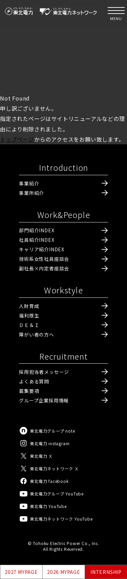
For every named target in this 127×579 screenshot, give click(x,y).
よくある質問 (34, 381)
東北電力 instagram (44, 443)
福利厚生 (29, 315)
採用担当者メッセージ (44, 371)
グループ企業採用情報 (44, 400)
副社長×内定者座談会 (44, 268)
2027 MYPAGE (21, 571)
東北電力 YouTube (43, 506)
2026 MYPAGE (63, 571)
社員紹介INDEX (36, 239)
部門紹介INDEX (36, 230)
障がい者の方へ (36, 334)
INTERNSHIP (106, 571)
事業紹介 (29, 183)
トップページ (17, 139)
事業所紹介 (31, 192)
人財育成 (29, 306)
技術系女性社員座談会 (44, 258)
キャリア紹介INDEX (41, 249)
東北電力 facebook (43, 481)
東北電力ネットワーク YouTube (55, 519)
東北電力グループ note (47, 431)
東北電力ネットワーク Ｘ (49, 468)
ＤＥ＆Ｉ (29, 325)
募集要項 (29, 390)
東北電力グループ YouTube (51, 493)
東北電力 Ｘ (36, 456)
